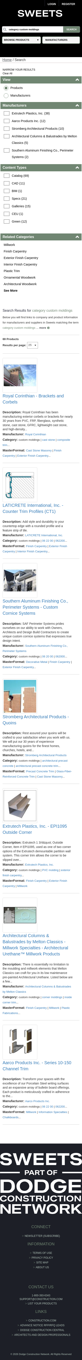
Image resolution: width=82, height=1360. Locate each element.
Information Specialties (53, 1112)
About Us (42, 1267)
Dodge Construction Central (42, 1330)
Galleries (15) (21, 206)
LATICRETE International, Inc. (44, 535)
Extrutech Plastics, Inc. (39, 864)
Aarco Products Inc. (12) (28, 121)
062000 (60, 656)
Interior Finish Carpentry (20, 264)
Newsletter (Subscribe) (42, 1235)
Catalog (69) (20, 175)
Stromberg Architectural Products (46, 755)
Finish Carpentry (15, 251)
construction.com (42, 1320)
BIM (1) (17, 191)
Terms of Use (42, 1252)
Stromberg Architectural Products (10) (38, 128)
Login (52, 4)
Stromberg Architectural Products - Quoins (36, 719)
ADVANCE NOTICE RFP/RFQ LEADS (42, 1325)
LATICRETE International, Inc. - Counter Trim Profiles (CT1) (33, 508)
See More (11, 290)
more (42, 327)
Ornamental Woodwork (20, 277)
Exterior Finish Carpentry (21, 258)
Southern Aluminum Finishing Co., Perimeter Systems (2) (43, 154)
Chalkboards (10, 1117)
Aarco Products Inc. (37, 1101)
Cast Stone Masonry (39, 450)
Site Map (42, 1262)
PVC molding (50, 870)
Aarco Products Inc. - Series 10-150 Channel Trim (37, 1065)
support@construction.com (41, 1299)
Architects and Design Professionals (42, 1334)
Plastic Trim (12, 271)
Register (68, 4)
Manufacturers (20, 95)
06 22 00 (47, 540)
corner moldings (52, 997)
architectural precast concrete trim (37, 766)
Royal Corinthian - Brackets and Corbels (33, 398)
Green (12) (19, 221)
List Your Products (42, 1303)
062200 (60, 540)
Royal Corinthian (35, 434)
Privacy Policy (42, 1257)
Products (16, 88)
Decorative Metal (36, 662)
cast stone (48, 439)
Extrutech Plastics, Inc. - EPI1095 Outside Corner (35, 829)
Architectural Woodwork (20, 284)
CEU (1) (17, 214)
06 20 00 (47, 656)
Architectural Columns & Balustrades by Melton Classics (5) (45, 139)
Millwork (9, 245)
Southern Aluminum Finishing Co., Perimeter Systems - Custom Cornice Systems (35, 607)
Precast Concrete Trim (40, 771)
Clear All (7, 73)
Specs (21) (19, 198)
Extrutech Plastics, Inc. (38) (31, 113)
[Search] (41, 29)
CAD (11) (18, 183)
